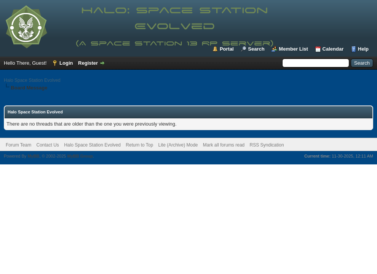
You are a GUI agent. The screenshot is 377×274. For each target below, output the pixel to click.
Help (363, 49)
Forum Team (18, 145)
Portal (227, 49)
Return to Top (139, 145)
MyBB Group (80, 156)
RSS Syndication (267, 145)
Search (256, 49)
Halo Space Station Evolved (32, 80)
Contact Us (47, 145)
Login (66, 63)
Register (88, 63)
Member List (293, 49)
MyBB (33, 156)
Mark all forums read (223, 145)
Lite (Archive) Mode (178, 145)
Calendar (333, 49)
